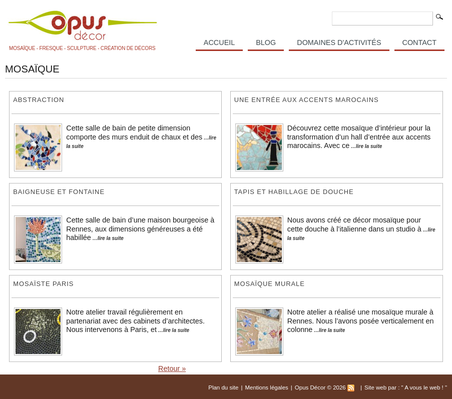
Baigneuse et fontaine (59, 192)
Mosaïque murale (269, 284)
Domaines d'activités (339, 42)
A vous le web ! (424, 387)
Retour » (172, 368)
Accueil (219, 42)
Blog (266, 42)
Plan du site (223, 387)
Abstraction (38, 100)
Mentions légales (266, 387)
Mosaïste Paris (43, 284)
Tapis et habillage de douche (294, 192)
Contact (419, 42)
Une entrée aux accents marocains (306, 100)
